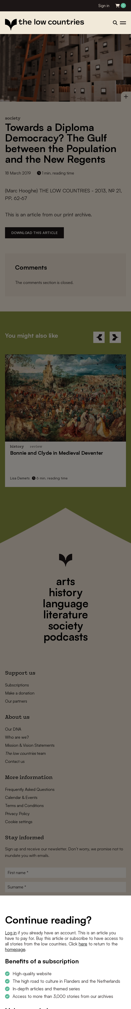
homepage (15, 949)
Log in (11, 932)
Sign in (103, 5)
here (83, 943)
